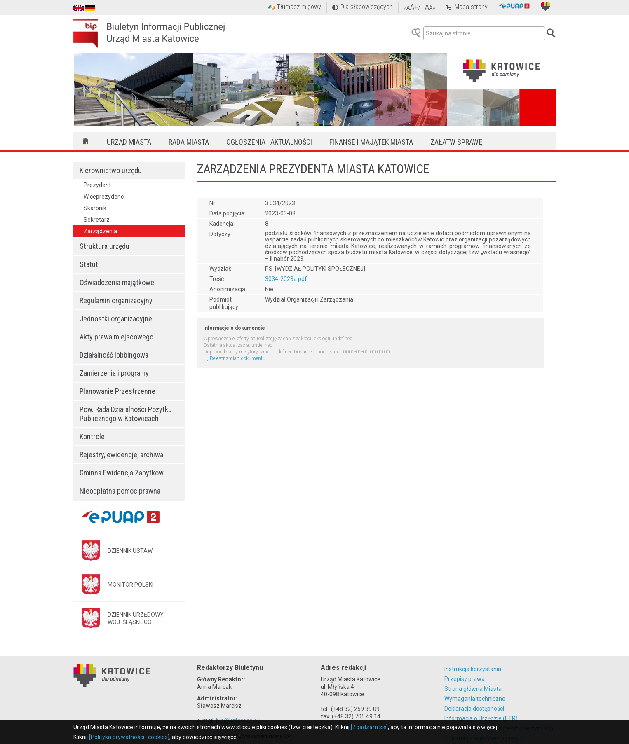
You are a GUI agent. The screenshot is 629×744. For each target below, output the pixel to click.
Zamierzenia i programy (114, 373)
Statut (89, 264)
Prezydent (97, 185)
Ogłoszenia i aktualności (269, 142)
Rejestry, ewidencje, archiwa (121, 454)
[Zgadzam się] (369, 727)
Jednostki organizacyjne (116, 318)
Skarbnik (95, 208)
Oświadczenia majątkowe (117, 282)
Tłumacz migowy (299, 7)
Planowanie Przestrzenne (117, 391)
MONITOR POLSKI (130, 584)
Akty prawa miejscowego (116, 336)
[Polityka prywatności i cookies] (129, 737)
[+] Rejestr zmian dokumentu (234, 358)
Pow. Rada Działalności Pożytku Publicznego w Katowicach (126, 414)
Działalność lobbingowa (114, 355)
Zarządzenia (100, 231)
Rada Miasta (189, 142)
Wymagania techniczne (474, 698)
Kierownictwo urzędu (111, 170)
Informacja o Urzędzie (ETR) (481, 718)
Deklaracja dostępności (474, 708)
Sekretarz (97, 219)
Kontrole (92, 436)
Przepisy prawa (464, 679)
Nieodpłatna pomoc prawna (120, 491)
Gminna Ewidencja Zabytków (122, 472)
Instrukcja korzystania (472, 669)
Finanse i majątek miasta (371, 142)
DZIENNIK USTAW (130, 550)
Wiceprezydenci (104, 196)
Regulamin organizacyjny (116, 300)
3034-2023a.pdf (286, 279)
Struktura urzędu (104, 246)
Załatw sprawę (456, 142)
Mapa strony (471, 7)
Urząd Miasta (129, 142)
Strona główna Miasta (473, 689)
